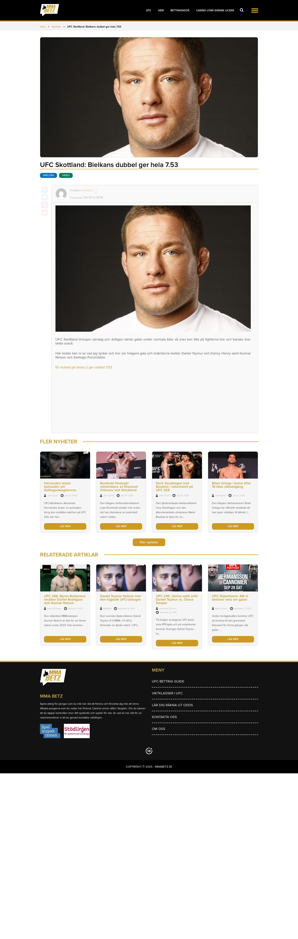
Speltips (48, 175)
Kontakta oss (164, 717)
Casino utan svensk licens (215, 10)
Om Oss (158, 729)
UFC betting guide (168, 681)
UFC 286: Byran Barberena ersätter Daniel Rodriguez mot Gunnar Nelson (65, 599)
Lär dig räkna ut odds (172, 705)
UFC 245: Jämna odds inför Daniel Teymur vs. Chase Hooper (177, 599)
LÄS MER (65, 526)
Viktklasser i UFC (167, 693)
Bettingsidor (179, 10)
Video (66, 175)
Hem (161, 10)
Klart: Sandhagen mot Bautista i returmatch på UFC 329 (174, 486)
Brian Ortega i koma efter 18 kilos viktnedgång (231, 484)
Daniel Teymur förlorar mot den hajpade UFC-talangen (120, 597)
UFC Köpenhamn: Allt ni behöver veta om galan (230, 597)
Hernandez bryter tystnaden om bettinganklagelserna (60, 486)
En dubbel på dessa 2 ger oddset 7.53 (83, 367)
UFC (148, 10)
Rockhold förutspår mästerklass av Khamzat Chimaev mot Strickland (119, 486)
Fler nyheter (149, 542)
